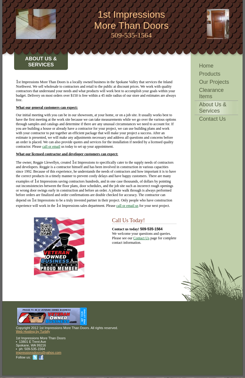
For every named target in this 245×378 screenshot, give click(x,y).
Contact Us (212, 119)
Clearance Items (211, 93)
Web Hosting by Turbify (33, 331)
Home (206, 66)
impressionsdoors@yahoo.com (38, 352)
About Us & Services (212, 107)
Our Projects (214, 82)
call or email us (127, 206)
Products (209, 74)
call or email (51, 146)
